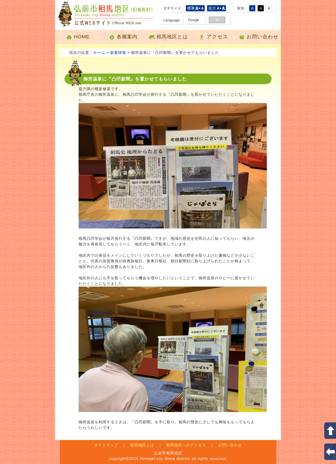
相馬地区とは (168, 37)
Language (172, 20)
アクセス (213, 37)
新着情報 (118, 53)
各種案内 (122, 37)
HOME (77, 37)
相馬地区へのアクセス (186, 445)
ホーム (99, 53)
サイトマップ (106, 445)
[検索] (194, 20)
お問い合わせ (258, 37)
